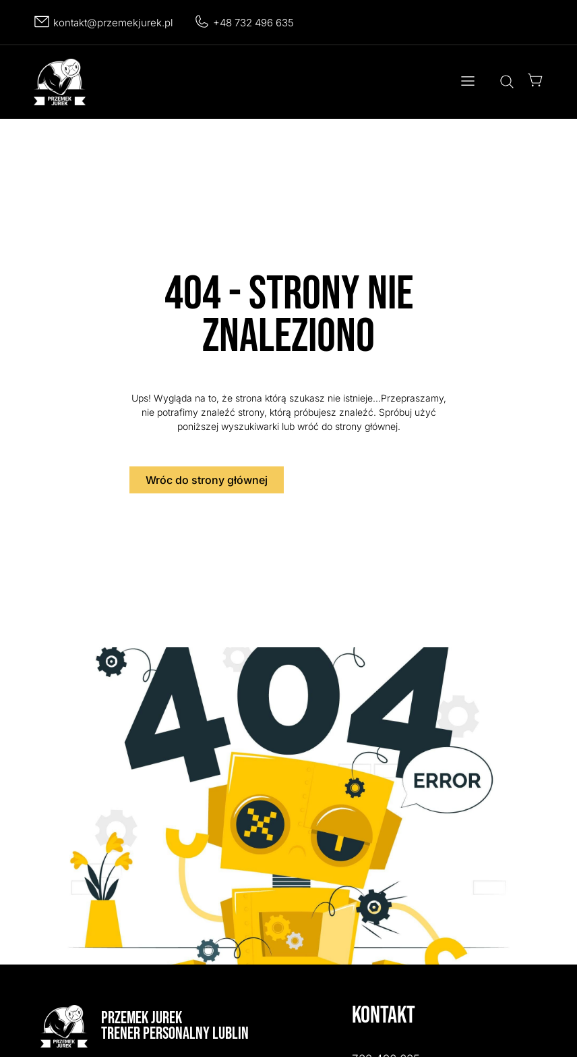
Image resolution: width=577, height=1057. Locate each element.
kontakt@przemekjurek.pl (113, 22)
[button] (467, 82)
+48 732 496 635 (253, 22)
